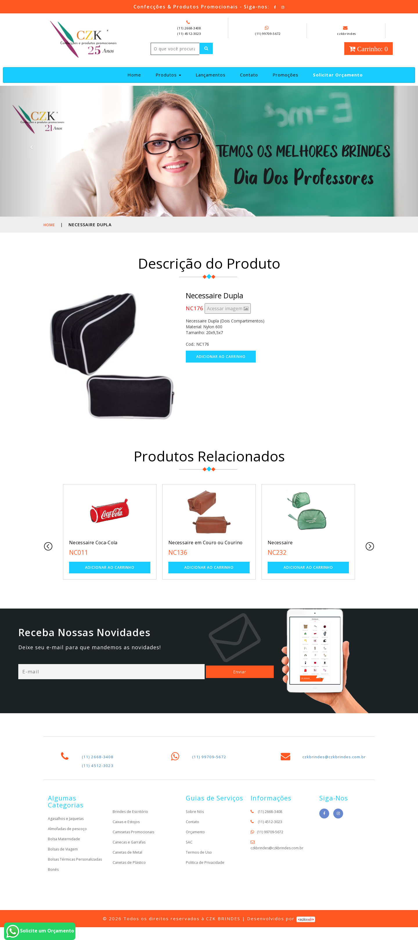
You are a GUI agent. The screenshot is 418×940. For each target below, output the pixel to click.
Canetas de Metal (129, 859)
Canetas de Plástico (131, 869)
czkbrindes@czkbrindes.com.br (339, 763)
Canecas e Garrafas (131, 849)
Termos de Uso (200, 859)
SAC (189, 849)
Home (136, 80)
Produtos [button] (168, 80)
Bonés (54, 882)
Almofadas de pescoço (69, 835)
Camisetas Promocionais (136, 838)
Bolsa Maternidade (66, 845)
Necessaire (282, 548)
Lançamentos (211, 80)
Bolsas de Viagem (65, 856)
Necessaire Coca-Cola (98, 548)
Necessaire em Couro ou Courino (201, 552)
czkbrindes (346, 31)
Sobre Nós (196, 818)
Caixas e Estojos (128, 828)
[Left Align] (159, 61)
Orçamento (196, 838)
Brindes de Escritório (132, 818)
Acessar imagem (227, 314)
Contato (249, 80)
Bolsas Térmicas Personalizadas (63, 869)
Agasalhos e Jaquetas (68, 825)
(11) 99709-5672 (268, 33)
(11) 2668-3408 (189, 28)
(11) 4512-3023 (189, 33)
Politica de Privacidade (207, 869)
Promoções (285, 80)
